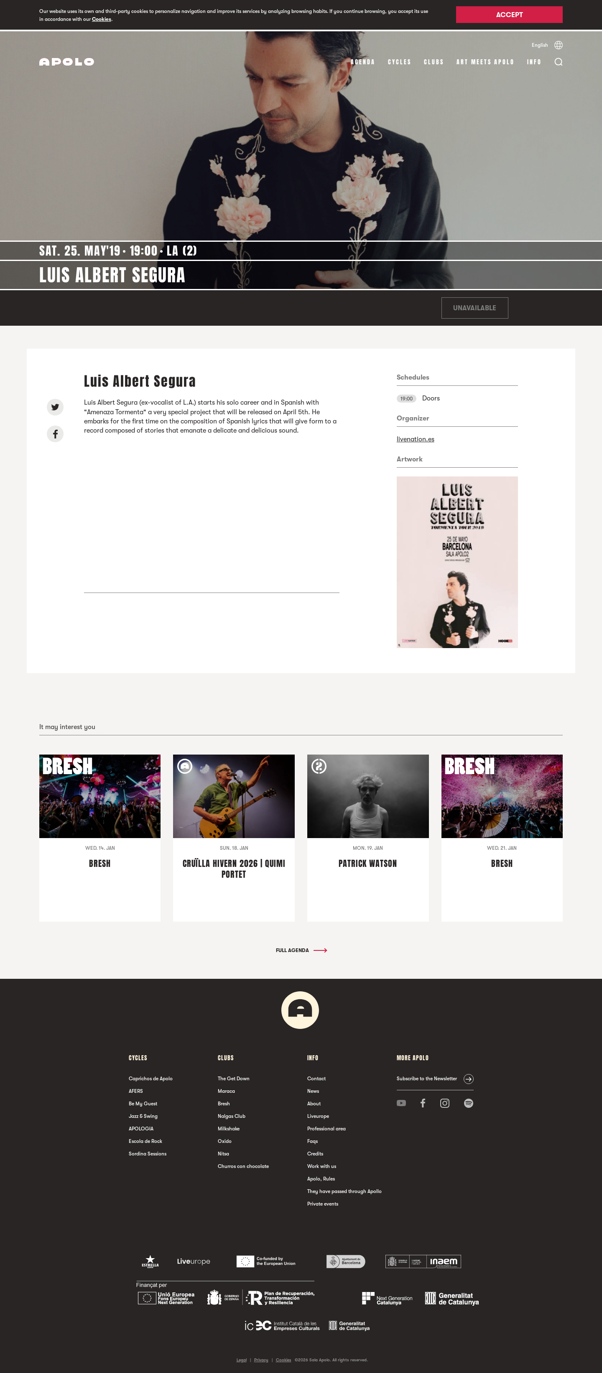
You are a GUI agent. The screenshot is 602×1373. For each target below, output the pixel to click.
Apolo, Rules (321, 1177)
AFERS (136, 1089)
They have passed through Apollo (344, 1190)
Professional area (326, 1127)
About (314, 1102)
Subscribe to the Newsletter (427, 1077)
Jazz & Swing (143, 1114)
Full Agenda (301, 949)
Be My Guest (143, 1102)
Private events (322, 1202)
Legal (242, 1358)
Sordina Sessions (147, 1152)
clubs (434, 60)
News (313, 1089)
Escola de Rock (145, 1139)
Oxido (225, 1139)
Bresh (224, 1102)
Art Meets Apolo (486, 60)
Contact (316, 1077)
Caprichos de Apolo (151, 1077)
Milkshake (229, 1127)
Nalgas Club (231, 1114)
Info (534, 60)
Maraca (226, 1089)
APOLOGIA (141, 1127)
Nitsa (223, 1152)
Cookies (101, 19)
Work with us (321, 1165)
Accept (509, 15)
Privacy (261, 1358)
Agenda (363, 60)
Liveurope (318, 1114)
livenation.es (415, 437)
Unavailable (474, 306)
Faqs (312, 1139)
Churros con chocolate (243, 1165)
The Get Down (234, 1077)
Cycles (399, 60)
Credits (315, 1152)
